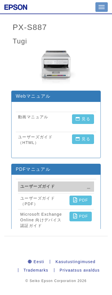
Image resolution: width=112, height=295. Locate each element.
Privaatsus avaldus (80, 270)
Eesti (36, 261)
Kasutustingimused (75, 261)
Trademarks (36, 270)
